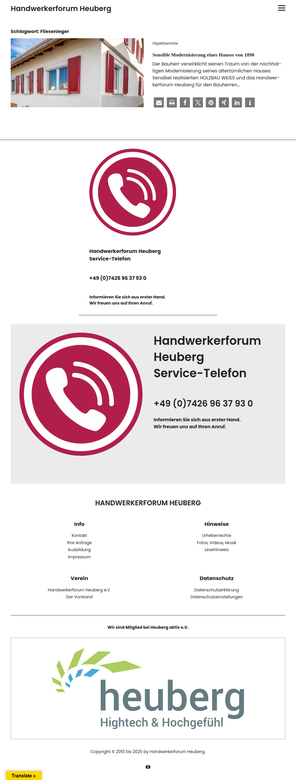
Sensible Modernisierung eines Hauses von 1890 (211, 54)
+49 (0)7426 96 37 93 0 (117, 278)
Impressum (79, 557)
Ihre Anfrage (79, 542)
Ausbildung (79, 550)
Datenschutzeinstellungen (216, 596)
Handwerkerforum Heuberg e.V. (79, 590)
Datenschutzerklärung (216, 590)
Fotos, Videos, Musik (216, 542)
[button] (159, 102)
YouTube (148, 766)
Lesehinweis (217, 550)
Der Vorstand (79, 596)
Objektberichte (165, 43)
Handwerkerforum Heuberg (61, 8)
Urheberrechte (216, 535)
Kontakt (79, 535)
